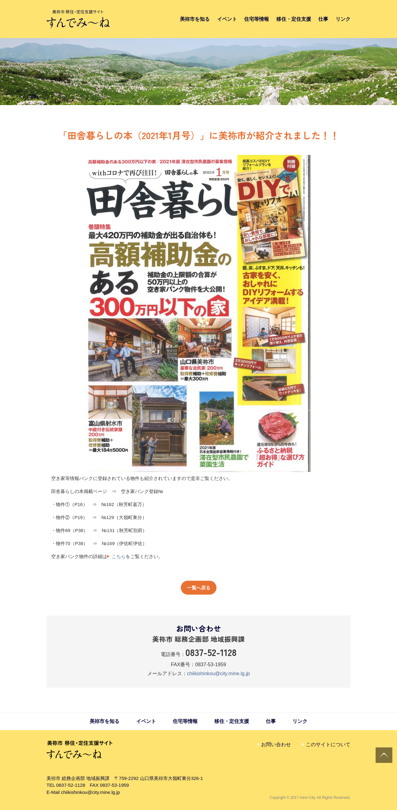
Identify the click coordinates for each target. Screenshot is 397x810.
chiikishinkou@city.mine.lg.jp (218, 673)
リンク (343, 19)
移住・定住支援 (293, 19)
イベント (227, 19)
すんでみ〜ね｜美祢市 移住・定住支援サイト (78, 19)
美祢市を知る (195, 19)
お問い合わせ (276, 744)
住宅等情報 (256, 19)
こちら (119, 556)
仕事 (323, 19)
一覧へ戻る (198, 587)
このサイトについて (328, 744)
